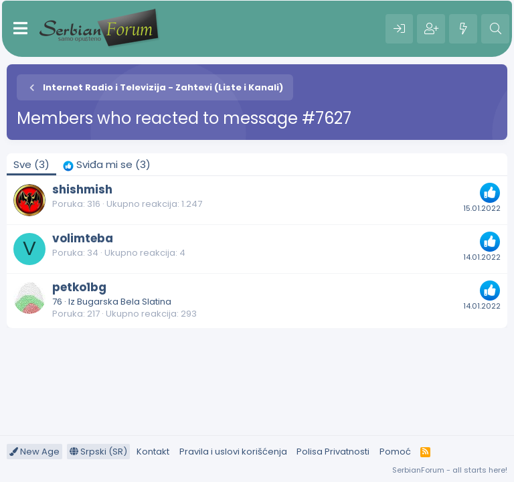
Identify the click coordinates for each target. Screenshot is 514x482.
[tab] (106, 164)
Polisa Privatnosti (332, 451)
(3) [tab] (31, 164)
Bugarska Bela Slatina (124, 301)
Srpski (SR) (98, 451)
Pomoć (395, 451)
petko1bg (79, 287)
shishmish (82, 189)
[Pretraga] (495, 29)
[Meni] (20, 29)
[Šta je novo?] (463, 29)
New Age (34, 451)
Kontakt (153, 451)
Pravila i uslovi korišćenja (233, 451)
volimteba (82, 238)
